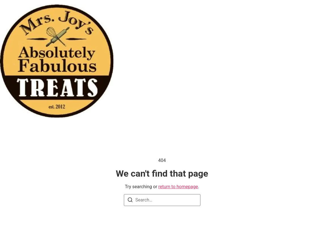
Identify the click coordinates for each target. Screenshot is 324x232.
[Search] (130, 201)
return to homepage (178, 186)
